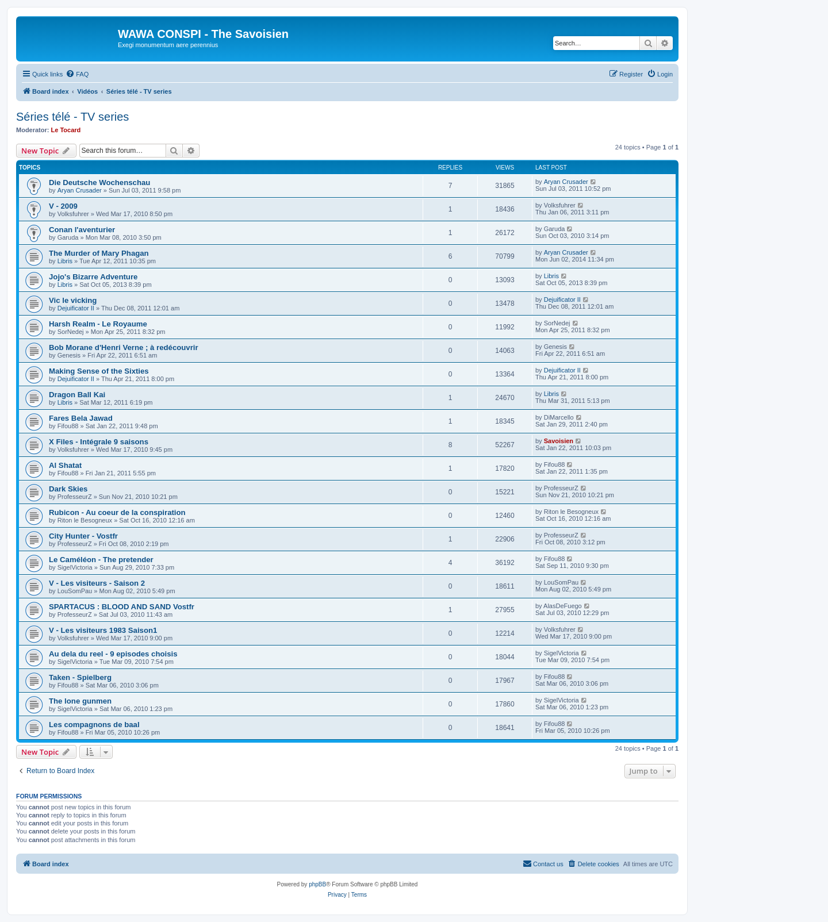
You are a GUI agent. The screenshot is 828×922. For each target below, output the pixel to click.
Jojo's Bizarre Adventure (93, 276)
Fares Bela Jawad (81, 418)
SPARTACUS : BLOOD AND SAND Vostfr (121, 606)
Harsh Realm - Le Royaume (98, 324)
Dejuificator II (75, 308)
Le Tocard (66, 129)
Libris (64, 261)
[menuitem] (77, 74)
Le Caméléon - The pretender (101, 559)
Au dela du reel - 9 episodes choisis (113, 654)
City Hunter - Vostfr (83, 536)
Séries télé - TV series (72, 116)
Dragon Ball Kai (77, 394)
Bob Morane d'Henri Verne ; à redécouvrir (123, 347)
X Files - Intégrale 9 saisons (98, 441)
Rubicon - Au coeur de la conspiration (117, 512)
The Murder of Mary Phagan (99, 253)
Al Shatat (65, 465)
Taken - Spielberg (80, 677)
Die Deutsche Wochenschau (99, 182)
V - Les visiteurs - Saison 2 (97, 583)
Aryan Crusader (79, 190)
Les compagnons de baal (94, 724)
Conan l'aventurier (82, 229)
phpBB (317, 884)
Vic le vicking (73, 300)
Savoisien (558, 440)
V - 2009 (63, 206)
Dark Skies (68, 489)
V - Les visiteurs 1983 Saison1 (103, 630)
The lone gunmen (80, 701)
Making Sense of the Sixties (99, 371)
